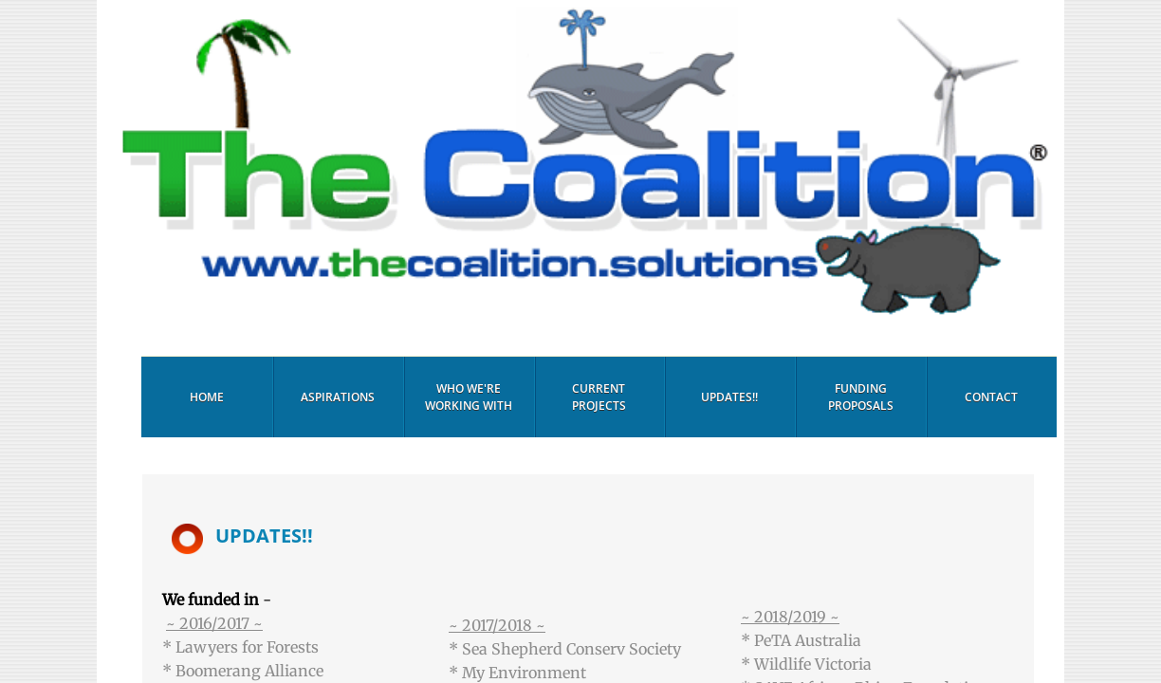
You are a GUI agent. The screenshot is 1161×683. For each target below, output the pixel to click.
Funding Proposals (861, 397)
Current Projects (599, 397)
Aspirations (338, 397)
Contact (991, 397)
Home (207, 397)
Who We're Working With (468, 397)
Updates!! (729, 397)
